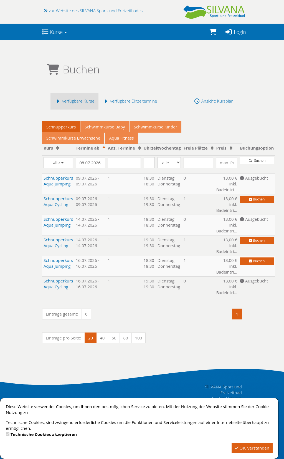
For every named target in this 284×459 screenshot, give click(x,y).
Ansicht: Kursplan (214, 101)
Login (235, 32)
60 (113, 338)
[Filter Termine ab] (90, 162)
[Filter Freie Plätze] (199, 162)
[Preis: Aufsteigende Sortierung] (231, 148)
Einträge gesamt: (62, 314)
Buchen (257, 199)
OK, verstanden (252, 448)
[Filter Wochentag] (169, 162)
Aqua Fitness (121, 138)
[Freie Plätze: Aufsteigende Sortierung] (212, 148)
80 (125, 338)
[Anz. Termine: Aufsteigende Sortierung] (139, 148)
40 (102, 338)
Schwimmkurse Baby (105, 127)
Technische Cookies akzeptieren (44, 434)
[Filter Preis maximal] (226, 162)
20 (90, 338)
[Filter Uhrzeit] (149, 162)
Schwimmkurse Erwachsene (73, 138)
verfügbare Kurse (74, 101)
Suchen (256, 160)
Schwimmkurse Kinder (155, 127)
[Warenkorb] (212, 32)
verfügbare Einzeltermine (130, 101)
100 (138, 338)
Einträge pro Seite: (63, 338)
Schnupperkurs (61, 127)
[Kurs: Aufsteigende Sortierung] (57, 148)
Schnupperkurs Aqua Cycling (58, 201)
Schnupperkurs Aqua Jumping (58, 181)
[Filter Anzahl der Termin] (124, 162)
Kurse (54, 32)
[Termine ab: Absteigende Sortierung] (104, 148)
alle (58, 162)
